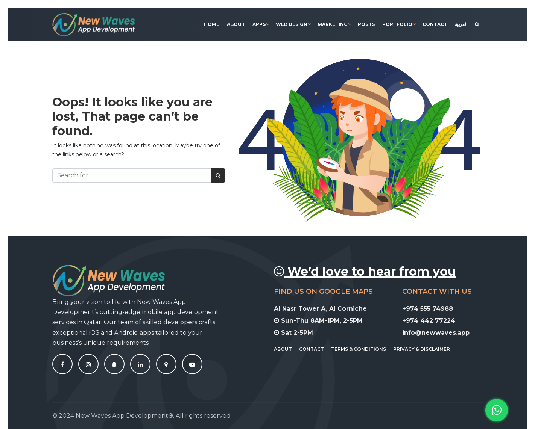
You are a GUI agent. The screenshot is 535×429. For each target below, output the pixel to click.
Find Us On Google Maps (326, 291)
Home (211, 24)
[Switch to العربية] (461, 24)
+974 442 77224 (431, 320)
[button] (496, 410)
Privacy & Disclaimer (424, 349)
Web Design (291, 24)
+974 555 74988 (430, 308)
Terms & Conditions (361, 349)
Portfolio (397, 24)
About (236, 24)
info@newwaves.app (439, 332)
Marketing (333, 24)
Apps (259, 24)
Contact (435, 24)
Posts (366, 24)
